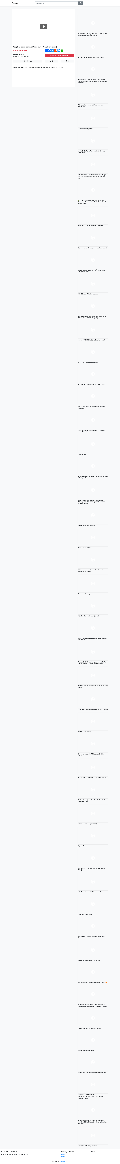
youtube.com (64, 1161)
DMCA (63, 1154)
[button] (80, 3)
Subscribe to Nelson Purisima (59, 55)
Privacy (63, 1156)
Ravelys (15, 3)
